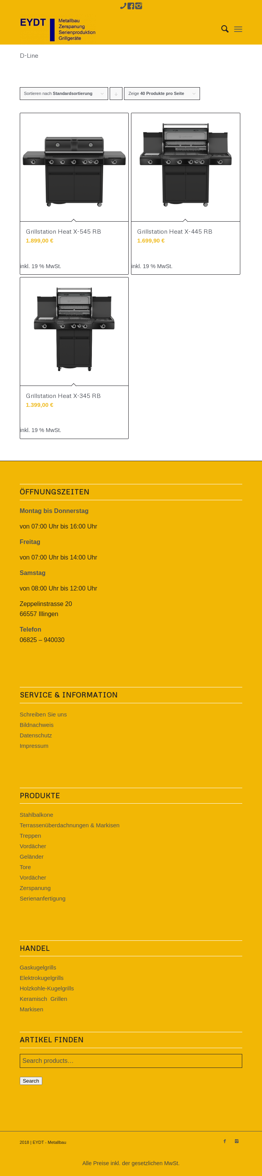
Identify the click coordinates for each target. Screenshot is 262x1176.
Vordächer (33, 846)
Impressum (34, 745)
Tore (25, 867)
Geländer (32, 856)
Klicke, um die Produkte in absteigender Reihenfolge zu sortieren (116, 95)
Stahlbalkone (36, 814)
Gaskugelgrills (38, 967)
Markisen (31, 1009)
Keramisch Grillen (43, 998)
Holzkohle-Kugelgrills (47, 988)
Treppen (30, 835)
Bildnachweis (37, 724)
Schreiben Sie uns (43, 714)
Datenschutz (36, 735)
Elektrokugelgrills (42, 978)
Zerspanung (35, 888)
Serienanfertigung (43, 898)
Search (31, 1081)
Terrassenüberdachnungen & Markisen (70, 825)
